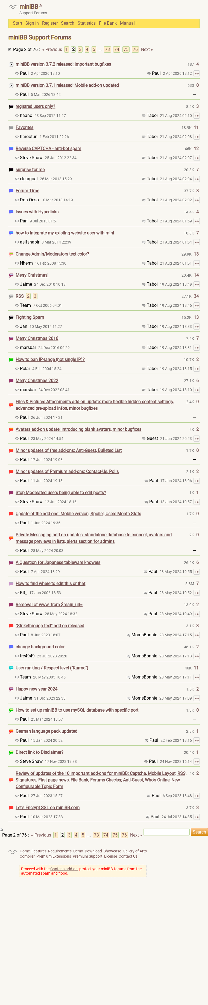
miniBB (28, 6)
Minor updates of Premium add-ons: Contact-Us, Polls (67, 471)
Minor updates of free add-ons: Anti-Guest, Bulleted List (69, 450)
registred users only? (35, 106)
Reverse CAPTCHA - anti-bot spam (48, 148)
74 (116, 49)
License (110, 856)
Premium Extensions (53, 856)
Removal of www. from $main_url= (49, 604)
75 (126, 49)
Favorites (24, 127)
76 (135, 49)
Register (50, 23)
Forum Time (27, 190)
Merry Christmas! (32, 275)
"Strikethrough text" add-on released (50, 625)
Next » (147, 49)
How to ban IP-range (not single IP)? (50, 359)
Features (38, 851)
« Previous (52, 49)
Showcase (112, 851)
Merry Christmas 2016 (37, 338)
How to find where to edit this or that (50, 583)
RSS (20, 296)
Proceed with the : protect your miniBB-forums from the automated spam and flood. (81, 871)
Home (25, 851)
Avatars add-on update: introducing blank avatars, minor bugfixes (78, 429)
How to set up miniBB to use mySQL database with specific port (77, 710)
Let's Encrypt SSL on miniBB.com (48, 807)
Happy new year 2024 (36, 689)
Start (17, 23)
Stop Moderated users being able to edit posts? (61, 492)
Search (67, 23)
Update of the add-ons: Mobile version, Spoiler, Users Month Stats (78, 513)
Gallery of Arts (135, 851)
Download (93, 851)
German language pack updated (46, 731)
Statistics (87, 23)
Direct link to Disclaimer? (39, 752)
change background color (40, 646)
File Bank (108, 23)
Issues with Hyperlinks (37, 211)
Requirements (60, 851)
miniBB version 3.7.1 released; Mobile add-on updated (67, 85)
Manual (127, 23)
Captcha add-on (64, 869)
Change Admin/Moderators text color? (52, 254)
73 (107, 49)
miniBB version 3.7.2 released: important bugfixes (63, 64)
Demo (78, 851)
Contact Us (128, 856)
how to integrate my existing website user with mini (65, 233)
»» (197, 73)
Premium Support (87, 856)
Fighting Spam (30, 317)
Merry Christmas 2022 (37, 380)
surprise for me (30, 169)
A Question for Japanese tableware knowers (58, 562)
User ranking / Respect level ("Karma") (52, 668)
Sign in (32, 23)
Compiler (27, 856)
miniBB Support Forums (39, 37)
